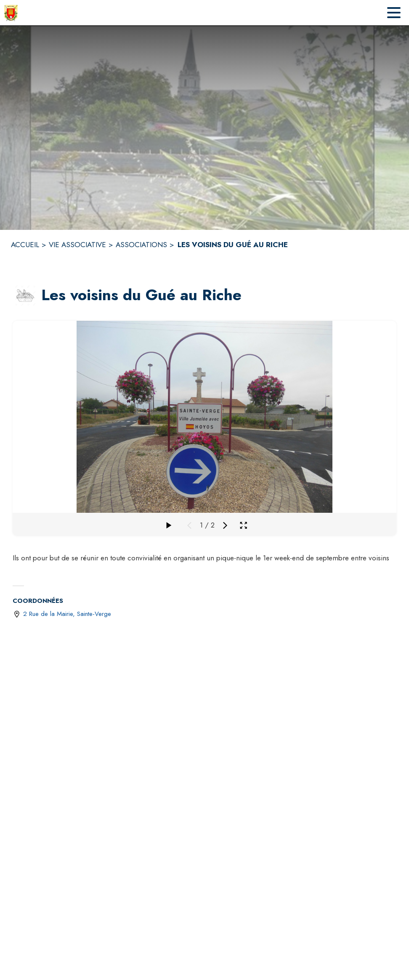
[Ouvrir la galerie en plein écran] (243, 525)
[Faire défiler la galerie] (168, 525)
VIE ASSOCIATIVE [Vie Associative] (77, 245)
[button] (25, 295)
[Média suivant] (225, 525)
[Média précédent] (189, 525)
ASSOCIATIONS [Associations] (141, 245)
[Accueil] (11, 12)
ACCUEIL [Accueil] (25, 245)
